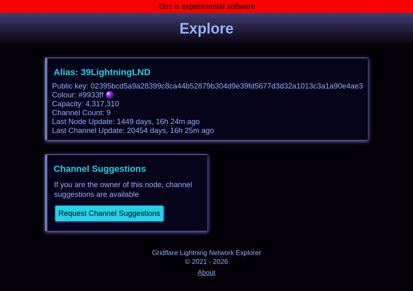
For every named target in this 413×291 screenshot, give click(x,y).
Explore (206, 28)
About (206, 272)
